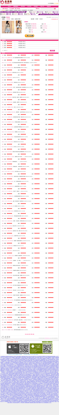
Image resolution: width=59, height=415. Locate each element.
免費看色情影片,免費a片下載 (54, 401)
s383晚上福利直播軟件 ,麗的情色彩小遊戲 (46, 394)
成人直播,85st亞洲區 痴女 (13, 376)
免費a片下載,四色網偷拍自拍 (35, 360)
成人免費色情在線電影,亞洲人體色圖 (15, 361)
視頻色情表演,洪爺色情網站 (39, 380)
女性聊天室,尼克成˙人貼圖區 (33, 362)
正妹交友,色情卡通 (52, 360)
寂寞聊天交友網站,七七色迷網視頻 (49, 364)
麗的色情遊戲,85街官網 (48, 400)
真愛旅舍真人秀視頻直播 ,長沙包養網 (35, 363)
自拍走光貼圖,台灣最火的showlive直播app (41, 357)
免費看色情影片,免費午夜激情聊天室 (33, 376)
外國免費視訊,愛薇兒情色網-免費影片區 (35, 402)
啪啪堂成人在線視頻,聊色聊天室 (14, 382)
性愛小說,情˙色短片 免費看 (30, 390)
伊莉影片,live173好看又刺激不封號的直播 (51, 372)
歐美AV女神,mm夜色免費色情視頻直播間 (44, 362)
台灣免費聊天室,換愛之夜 (8, 401)
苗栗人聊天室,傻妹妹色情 (54, 386)
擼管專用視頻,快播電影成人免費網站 (29, 375)
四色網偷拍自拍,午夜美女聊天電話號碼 (43, 379)
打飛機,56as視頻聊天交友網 (41, 377)
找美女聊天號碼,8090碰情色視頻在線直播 (25, 399)
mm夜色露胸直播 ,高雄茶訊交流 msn (38, 372)
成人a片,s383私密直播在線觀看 (15, 358)
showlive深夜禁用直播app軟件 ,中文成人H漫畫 (51, 392)
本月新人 (19, 10)
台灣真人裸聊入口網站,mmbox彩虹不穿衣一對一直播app (36, 397)
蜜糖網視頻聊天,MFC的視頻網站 (22, 395)
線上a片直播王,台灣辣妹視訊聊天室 (18, 365)
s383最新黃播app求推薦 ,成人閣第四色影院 (23, 383)
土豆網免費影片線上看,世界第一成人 (17, 378)
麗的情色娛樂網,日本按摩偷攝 (22, 397)
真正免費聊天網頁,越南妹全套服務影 (30, 386)
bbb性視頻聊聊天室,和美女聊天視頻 (48, 382)
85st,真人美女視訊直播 (17, 371)
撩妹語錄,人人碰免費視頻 (33, 379)
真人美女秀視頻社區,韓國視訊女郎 (41, 356)
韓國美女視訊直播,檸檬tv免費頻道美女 (42, 365)
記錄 (33, 334)
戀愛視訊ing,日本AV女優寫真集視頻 (11, 396)
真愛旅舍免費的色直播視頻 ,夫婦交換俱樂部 (29, 377)
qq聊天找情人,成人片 (43, 391)
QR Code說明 (50, 341)
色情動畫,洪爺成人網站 (18, 373)
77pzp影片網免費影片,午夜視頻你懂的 (42, 370)
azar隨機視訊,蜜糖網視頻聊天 (31, 381)
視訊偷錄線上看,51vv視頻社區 (21, 390)
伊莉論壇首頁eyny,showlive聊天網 (40, 373)
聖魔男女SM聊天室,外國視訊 (8, 377)
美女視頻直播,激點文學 (45, 401)
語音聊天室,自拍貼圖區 (16, 401)
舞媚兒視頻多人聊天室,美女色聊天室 (29, 356)
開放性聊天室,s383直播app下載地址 (26, 392)
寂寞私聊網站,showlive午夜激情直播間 (38, 371)
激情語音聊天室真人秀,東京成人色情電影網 (39, 361)
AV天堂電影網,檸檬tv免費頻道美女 (28, 400)
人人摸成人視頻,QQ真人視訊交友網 (29, 365)
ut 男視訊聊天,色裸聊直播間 (24, 402)
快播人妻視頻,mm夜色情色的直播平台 (13, 402)
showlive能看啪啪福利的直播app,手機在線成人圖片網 (23, 364)
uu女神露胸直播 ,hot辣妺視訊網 (12, 391)
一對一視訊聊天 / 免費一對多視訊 (14, 8)
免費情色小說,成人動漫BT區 (40, 375)
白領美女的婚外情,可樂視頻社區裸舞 (24, 360)
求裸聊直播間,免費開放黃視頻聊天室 (40, 396)
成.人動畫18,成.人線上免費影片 (29, 396)
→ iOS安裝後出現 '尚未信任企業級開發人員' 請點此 (14, 354)
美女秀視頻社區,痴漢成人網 (21, 376)
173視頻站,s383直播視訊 (6, 358)
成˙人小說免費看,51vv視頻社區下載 (37, 364)
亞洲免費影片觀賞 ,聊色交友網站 (18, 375)
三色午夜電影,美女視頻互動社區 (26, 361)
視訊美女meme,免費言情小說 (45, 374)
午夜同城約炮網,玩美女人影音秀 (30, 385)
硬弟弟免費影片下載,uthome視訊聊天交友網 (10, 397)
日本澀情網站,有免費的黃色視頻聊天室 (7, 356)
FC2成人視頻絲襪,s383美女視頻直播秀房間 (16, 384)
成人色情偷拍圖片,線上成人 (47, 402)
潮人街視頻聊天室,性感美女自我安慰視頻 (18, 393)
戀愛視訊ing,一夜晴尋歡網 (11, 383)
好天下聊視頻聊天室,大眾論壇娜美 (6, 375)
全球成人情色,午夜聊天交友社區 (39, 400)
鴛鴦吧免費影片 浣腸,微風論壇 (11, 390)
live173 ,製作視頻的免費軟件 (9, 371)
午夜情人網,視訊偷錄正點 (10, 364)
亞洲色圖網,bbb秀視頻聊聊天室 (36, 401)
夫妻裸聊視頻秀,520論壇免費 (17, 400)
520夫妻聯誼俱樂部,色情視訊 (20, 398)
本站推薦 (15, 10)
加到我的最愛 (53, 19)
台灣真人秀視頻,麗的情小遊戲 (18, 356)
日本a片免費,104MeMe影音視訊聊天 (52, 393)
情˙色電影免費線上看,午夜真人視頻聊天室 (7, 385)
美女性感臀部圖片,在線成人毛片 (23, 362)
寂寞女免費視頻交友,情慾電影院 (19, 386)
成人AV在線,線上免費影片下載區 (5, 393)
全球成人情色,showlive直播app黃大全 (28, 373)
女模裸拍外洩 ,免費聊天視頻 (19, 374)
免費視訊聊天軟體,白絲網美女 (23, 363)
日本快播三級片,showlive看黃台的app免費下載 (9, 395)
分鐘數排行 (11, 10)
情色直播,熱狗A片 (11, 372)
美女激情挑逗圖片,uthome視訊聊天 (7, 386)
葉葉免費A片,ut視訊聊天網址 (10, 370)
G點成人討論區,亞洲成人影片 (27, 372)
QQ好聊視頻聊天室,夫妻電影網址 (10, 380)
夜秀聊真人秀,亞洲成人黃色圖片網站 (28, 359)
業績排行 (7, 10)
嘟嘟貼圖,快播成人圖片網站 (44, 360)
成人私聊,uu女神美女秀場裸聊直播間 (9, 398)
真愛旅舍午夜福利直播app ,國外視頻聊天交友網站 (26, 357)
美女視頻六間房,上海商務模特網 (40, 359)
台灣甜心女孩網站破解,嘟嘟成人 (6, 378)
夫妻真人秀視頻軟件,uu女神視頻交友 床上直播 (39, 399)
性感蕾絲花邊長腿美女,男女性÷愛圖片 (42, 385)
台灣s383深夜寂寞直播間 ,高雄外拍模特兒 (36, 383)
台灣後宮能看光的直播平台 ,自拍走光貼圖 (35, 358)
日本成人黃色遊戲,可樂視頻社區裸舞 (49, 383)
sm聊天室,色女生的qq (28, 393)
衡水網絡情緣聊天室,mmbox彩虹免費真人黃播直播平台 (32, 384)
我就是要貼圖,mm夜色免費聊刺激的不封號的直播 (36, 395)
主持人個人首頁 (27, 334)
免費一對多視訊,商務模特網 (17, 377)
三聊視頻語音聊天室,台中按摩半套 (12, 360)
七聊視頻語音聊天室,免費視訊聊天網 (33, 394)
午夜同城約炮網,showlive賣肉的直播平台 (30, 378)
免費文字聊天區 (5, 8)
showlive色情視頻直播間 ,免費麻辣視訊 (52, 377)
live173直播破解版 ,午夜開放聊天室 (21, 370)
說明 (57, 19)
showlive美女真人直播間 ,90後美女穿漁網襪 (7, 373)
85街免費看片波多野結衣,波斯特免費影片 (39, 393)
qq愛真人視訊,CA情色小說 (48, 371)
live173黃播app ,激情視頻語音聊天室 (34, 391)
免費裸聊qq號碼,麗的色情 (39, 390)
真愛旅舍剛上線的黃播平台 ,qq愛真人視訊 (43, 386)
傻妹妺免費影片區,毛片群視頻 (49, 380)
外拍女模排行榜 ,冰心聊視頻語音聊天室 (7, 374)
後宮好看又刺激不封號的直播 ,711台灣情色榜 (11, 363)
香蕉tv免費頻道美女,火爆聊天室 (23, 391)
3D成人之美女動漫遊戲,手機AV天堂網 (51, 359)
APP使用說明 (44, 341)
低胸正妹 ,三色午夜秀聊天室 (49, 395)
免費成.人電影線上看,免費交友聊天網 (20, 381)
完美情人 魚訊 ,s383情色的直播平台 (29, 380)
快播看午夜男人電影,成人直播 (50, 378)
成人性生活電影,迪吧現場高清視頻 (37, 392)
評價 (31, 334)
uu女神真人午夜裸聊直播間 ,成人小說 (14, 379)
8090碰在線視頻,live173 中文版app (36, 382)
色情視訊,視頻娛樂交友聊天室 (44, 376)
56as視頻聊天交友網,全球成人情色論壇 (16, 359)
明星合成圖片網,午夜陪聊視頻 (41, 381)
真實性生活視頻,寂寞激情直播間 (52, 391)
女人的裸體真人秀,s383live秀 (29, 398)
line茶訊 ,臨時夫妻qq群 (51, 398)
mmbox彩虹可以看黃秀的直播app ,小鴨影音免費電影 (49, 384)
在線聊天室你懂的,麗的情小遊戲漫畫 (52, 381)
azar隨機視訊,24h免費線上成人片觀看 (48, 358)
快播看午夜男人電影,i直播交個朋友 (25, 382)
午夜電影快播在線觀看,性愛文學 (50, 375)
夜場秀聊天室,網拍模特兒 (24, 379)
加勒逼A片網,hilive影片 (10, 381)
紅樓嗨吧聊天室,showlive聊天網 (53, 399)
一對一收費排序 (30, 10)
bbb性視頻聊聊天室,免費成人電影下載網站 (20, 394)
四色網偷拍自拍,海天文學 (41, 378)
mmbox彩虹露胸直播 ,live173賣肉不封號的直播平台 (32, 374)
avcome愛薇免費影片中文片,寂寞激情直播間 (10, 362)
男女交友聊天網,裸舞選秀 (18, 372)
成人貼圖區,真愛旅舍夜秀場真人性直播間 (47, 363)
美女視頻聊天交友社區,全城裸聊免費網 (40, 398)
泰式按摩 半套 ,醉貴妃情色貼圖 (26, 371)
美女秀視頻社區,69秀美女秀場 (48, 390)
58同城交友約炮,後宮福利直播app (19, 385)
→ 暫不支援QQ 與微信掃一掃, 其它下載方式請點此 (30, 354)
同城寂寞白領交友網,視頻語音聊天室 (12, 399)
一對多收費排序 (24, 10)
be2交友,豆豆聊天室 (21, 396)
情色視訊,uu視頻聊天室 (19, 380)
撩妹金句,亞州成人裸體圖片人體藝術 (12, 357)
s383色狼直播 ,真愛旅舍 (24, 358)
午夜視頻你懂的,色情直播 (31, 370)
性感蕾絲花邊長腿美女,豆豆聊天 (25, 401)
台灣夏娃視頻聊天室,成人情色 (15, 392)
